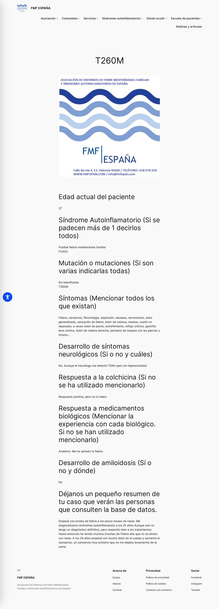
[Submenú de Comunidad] (79, 18)
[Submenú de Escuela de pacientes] (201, 18)
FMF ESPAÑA (41, 8)
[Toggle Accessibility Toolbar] (7, 297)
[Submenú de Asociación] (57, 18)
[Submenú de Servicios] (97, 18)
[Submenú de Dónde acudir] (166, 18)
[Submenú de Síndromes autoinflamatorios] (142, 18)
